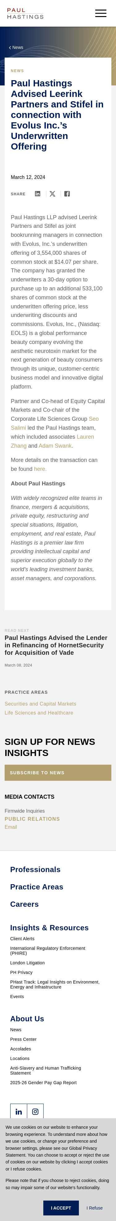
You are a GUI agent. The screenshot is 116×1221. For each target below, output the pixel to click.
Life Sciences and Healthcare (39, 712)
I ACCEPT (61, 1208)
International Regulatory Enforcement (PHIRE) (47, 951)
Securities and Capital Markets (40, 703)
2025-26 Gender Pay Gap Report (43, 1082)
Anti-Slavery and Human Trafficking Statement (45, 1070)
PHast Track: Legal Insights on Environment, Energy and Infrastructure (55, 984)
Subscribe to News (37, 772)
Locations (20, 1058)
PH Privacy (21, 972)
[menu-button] (101, 13)
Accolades (20, 1048)
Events (17, 996)
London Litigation (27, 962)
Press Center (23, 1039)
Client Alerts (22, 938)
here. (40, 469)
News (15, 1029)
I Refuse (95, 1208)
